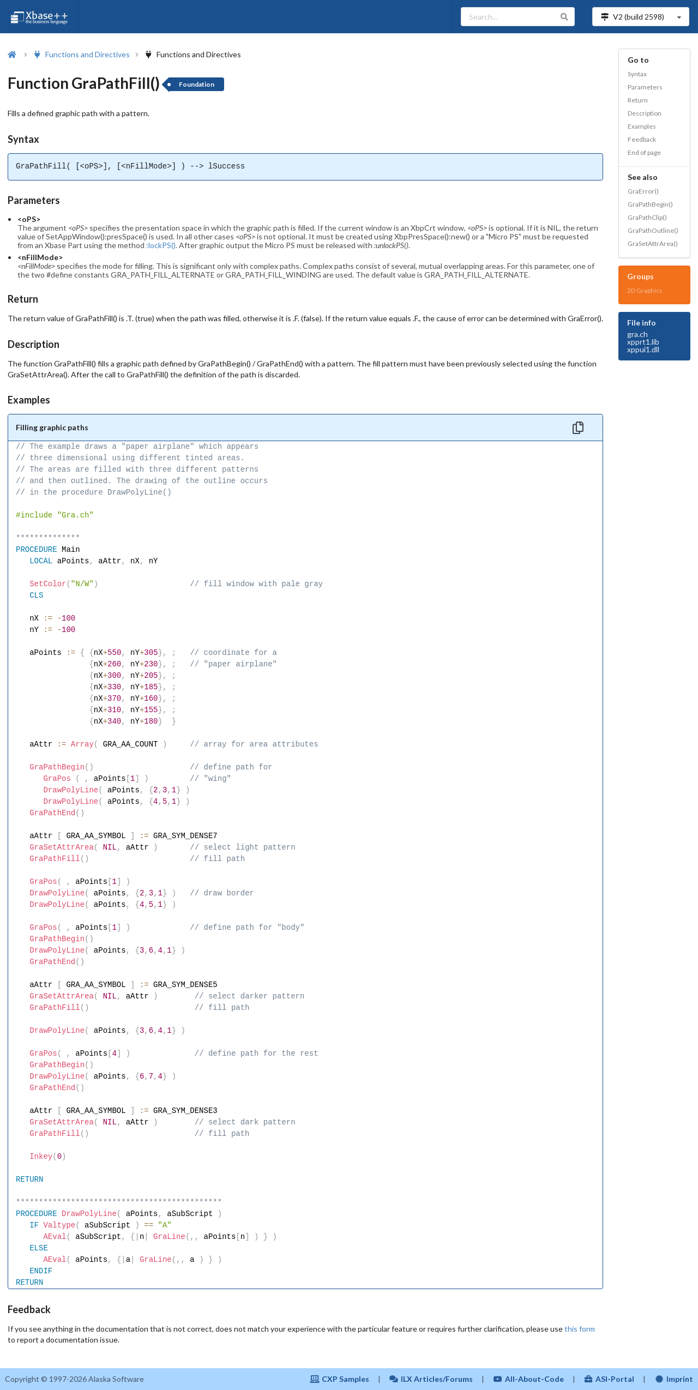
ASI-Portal (609, 1378)
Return (638, 100)
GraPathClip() (647, 217)
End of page (644, 152)
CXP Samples (339, 1378)
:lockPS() (161, 245)
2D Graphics (645, 290)
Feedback (642, 139)
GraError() (643, 191)
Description (644, 113)
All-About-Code (528, 1378)
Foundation (196, 84)
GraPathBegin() (650, 204)
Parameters (645, 87)
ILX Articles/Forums (431, 1378)
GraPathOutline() (653, 230)
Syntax (637, 74)
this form (579, 1328)
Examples (642, 126)
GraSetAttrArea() (653, 243)
